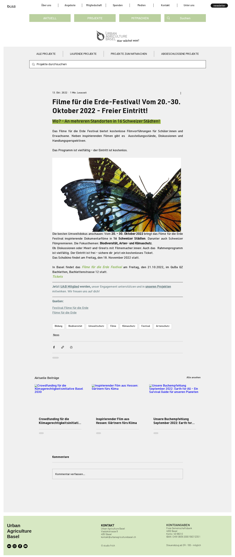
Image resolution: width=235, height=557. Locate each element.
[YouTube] (25, 546)
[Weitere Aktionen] (181, 93)
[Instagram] (15, 546)
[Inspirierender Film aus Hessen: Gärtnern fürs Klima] (117, 398)
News (56, 335)
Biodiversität (75, 326)
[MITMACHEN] (140, 18)
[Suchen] (185, 18)
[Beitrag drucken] (71, 347)
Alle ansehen (194, 377)
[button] (46, 5)
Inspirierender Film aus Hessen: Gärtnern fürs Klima (116, 421)
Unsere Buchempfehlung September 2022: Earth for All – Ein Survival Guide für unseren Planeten (172, 421)
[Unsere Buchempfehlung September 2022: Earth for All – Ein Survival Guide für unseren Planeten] (175, 398)
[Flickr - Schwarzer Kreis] (9, 546)
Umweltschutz (96, 326)
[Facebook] (20, 546)
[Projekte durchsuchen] (117, 64)
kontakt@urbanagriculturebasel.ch (118, 537)
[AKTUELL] (50, 18)
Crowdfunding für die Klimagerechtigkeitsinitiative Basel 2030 (59, 421)
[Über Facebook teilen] (54, 347)
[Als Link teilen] (62, 347)
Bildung (58, 326)
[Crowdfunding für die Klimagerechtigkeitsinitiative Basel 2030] (60, 398)
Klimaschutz (128, 326)
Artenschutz (162, 326)
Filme (113, 326)
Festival (145, 326)
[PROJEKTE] (95, 18)
